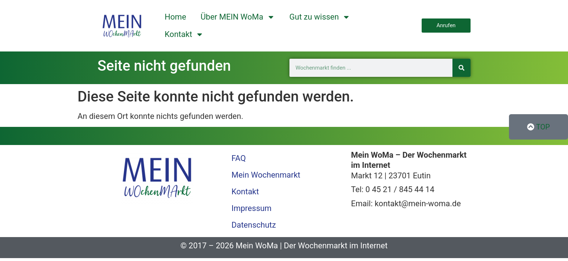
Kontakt (184, 34)
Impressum (251, 208)
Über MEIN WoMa (238, 17)
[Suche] (461, 68)
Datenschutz (253, 224)
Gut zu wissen (320, 17)
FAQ (238, 158)
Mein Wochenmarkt (265, 174)
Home (175, 16)
